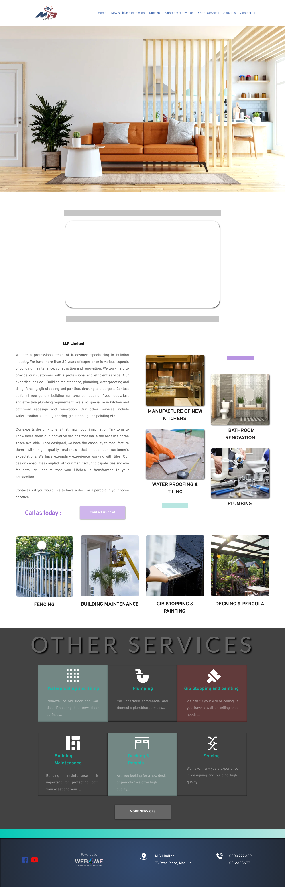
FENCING (44, 605)
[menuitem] (102, 12)
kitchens (54, 429)
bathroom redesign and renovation (46, 409)
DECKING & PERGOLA (240, 604)
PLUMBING (240, 504)
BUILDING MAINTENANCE (110, 604)
